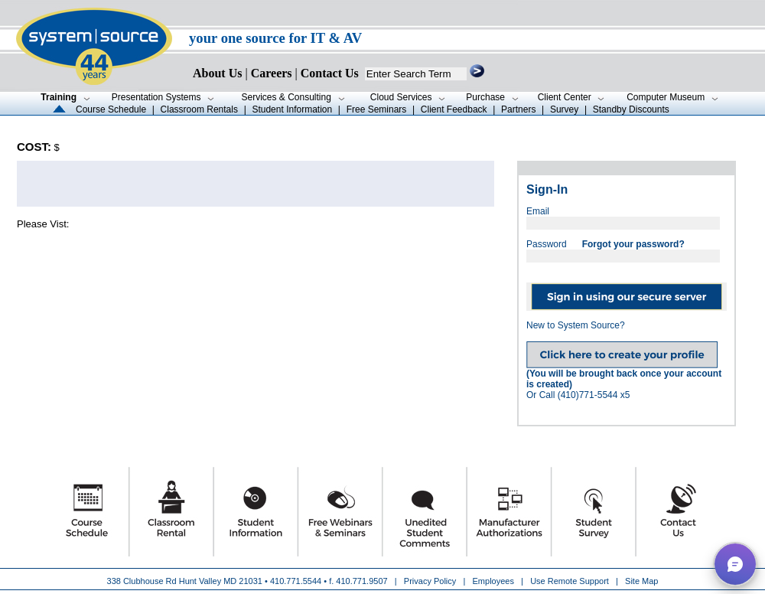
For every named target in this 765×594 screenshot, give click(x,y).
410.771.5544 (295, 581)
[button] (735, 564)
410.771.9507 (361, 581)
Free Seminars (377, 109)
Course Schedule (111, 109)
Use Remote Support (569, 581)
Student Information (292, 109)
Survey (564, 109)
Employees (493, 581)
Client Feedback (454, 109)
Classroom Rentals (199, 109)
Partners (518, 109)
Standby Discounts (631, 109)
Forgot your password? (633, 244)
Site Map (641, 581)
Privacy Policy (431, 581)
